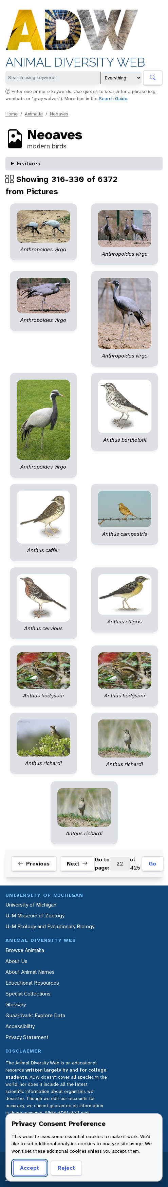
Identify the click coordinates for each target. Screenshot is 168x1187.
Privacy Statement (27, 1037)
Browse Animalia (24, 950)
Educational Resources (32, 982)
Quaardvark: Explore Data (35, 1015)
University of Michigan (30, 904)
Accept (29, 1167)
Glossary (15, 1004)
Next (77, 864)
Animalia (34, 114)
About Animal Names (30, 971)
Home (11, 114)
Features (28, 163)
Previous (34, 864)
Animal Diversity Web (75, 62)
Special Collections (28, 993)
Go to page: (102, 863)
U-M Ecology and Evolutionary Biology (49, 926)
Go (152, 863)
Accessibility (20, 1026)
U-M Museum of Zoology (34, 915)
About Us (16, 961)
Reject (66, 1167)
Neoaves (59, 114)
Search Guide (113, 98)
